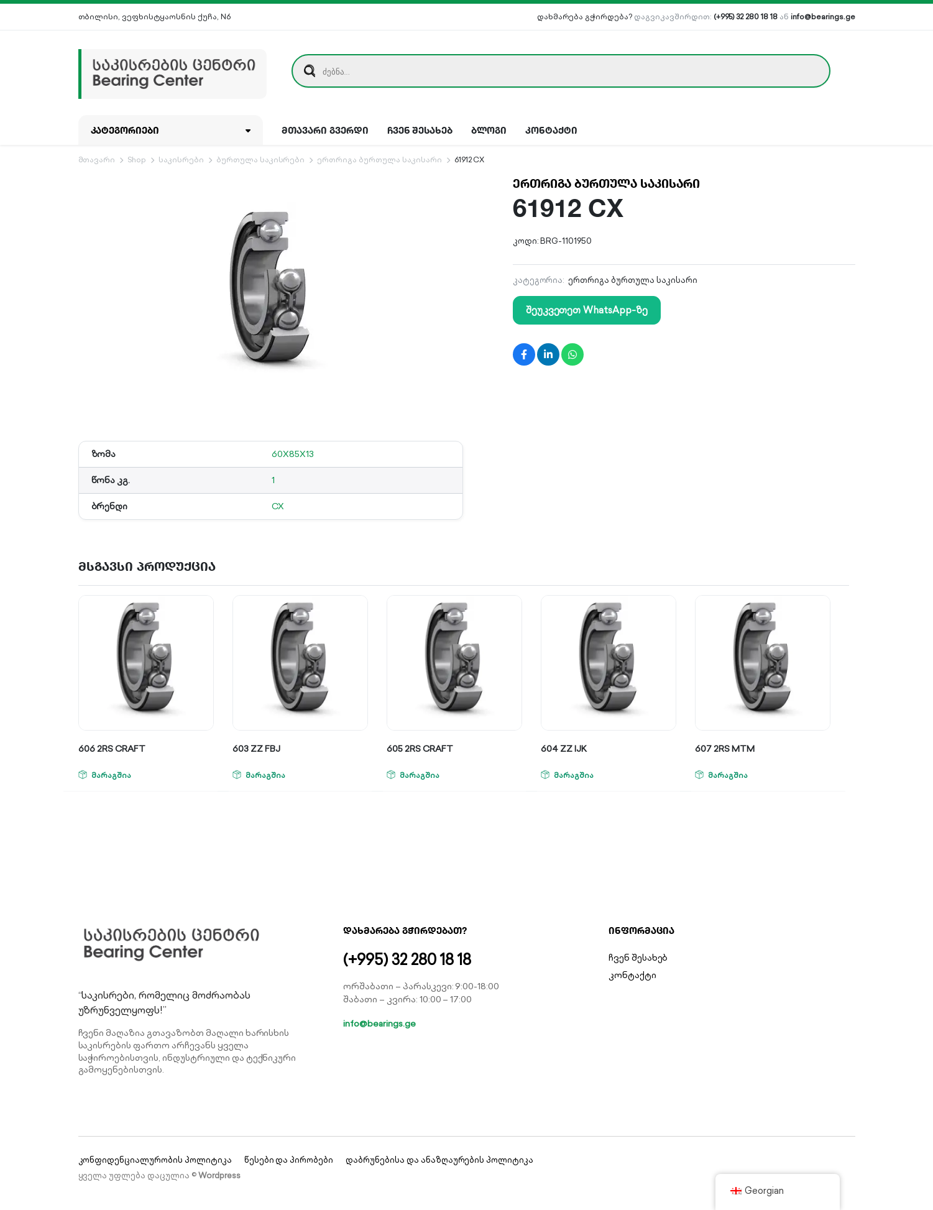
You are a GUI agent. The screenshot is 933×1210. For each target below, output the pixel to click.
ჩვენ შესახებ (420, 130)
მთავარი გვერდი (325, 130)
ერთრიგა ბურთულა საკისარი (379, 159)
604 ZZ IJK (564, 748)
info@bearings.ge (823, 16)
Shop (136, 159)
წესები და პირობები (288, 1160)
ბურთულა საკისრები (260, 159)
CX (278, 506)
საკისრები (181, 159)
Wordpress (219, 1175)
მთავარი (97, 159)
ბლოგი (489, 130)
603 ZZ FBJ (256, 748)
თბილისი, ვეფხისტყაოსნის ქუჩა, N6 (154, 16)
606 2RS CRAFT (111, 748)
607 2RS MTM (725, 748)
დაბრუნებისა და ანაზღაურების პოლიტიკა (439, 1160)
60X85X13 (293, 454)
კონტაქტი (551, 130)
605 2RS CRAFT (420, 748)
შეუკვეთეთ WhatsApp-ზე (587, 309)
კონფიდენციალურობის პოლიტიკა (155, 1160)
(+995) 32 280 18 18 (746, 16)
